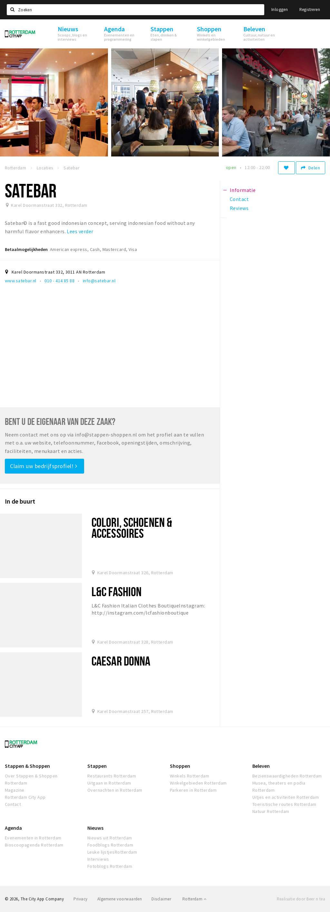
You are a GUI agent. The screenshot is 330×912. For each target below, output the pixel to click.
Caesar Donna (121, 661)
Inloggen (279, 9)
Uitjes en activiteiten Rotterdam (285, 797)
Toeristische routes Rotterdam (284, 804)
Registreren (309, 9)
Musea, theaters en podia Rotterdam (279, 786)
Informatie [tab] (243, 190)
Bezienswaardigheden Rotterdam (287, 776)
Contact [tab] (239, 199)
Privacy (80, 899)
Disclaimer (161, 899)
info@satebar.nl (99, 281)
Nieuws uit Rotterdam (109, 838)
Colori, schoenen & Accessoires (132, 527)
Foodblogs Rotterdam (110, 845)
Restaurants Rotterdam (111, 776)
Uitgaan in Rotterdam (109, 783)
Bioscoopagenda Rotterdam (34, 845)
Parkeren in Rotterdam (193, 790)
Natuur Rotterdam (270, 811)
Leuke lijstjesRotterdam (112, 852)
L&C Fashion (116, 591)
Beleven (261, 766)
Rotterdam (194, 899)
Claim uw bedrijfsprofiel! (43, 466)
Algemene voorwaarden (119, 899)
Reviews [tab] (239, 208)
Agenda (13, 828)
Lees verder (80, 231)
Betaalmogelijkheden (26, 249)
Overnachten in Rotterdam (114, 790)
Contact (13, 804)
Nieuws (95, 828)
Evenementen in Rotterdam (33, 838)
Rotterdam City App (25, 797)
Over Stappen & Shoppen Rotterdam (31, 779)
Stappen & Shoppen (27, 766)
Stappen (97, 766)
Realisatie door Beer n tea (301, 899)
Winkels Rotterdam (189, 776)
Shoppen (180, 766)
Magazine (14, 790)
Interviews (98, 859)
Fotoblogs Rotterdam (109, 866)
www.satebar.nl (20, 281)
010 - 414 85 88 (59, 281)
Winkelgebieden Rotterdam (198, 783)
